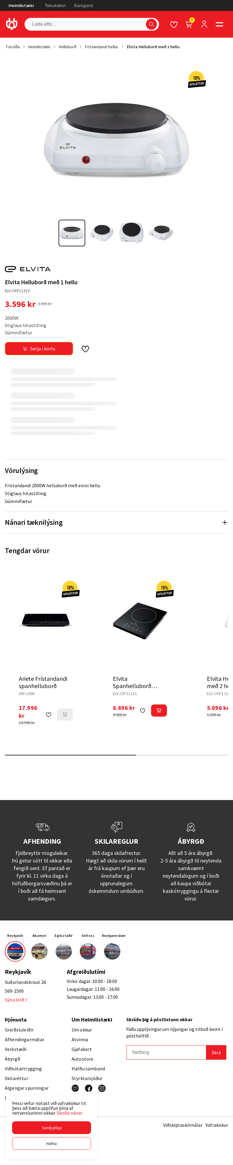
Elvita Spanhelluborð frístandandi (132, 686)
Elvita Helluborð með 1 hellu (153, 46)
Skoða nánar (70, 1113)
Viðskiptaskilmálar (182, 1125)
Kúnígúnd (83, 5)
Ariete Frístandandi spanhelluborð (43, 682)
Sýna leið (16, 1000)
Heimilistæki (21, 5)
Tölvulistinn (55, 5)
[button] (51, 1127)
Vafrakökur (216, 1125)
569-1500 (14, 990)
